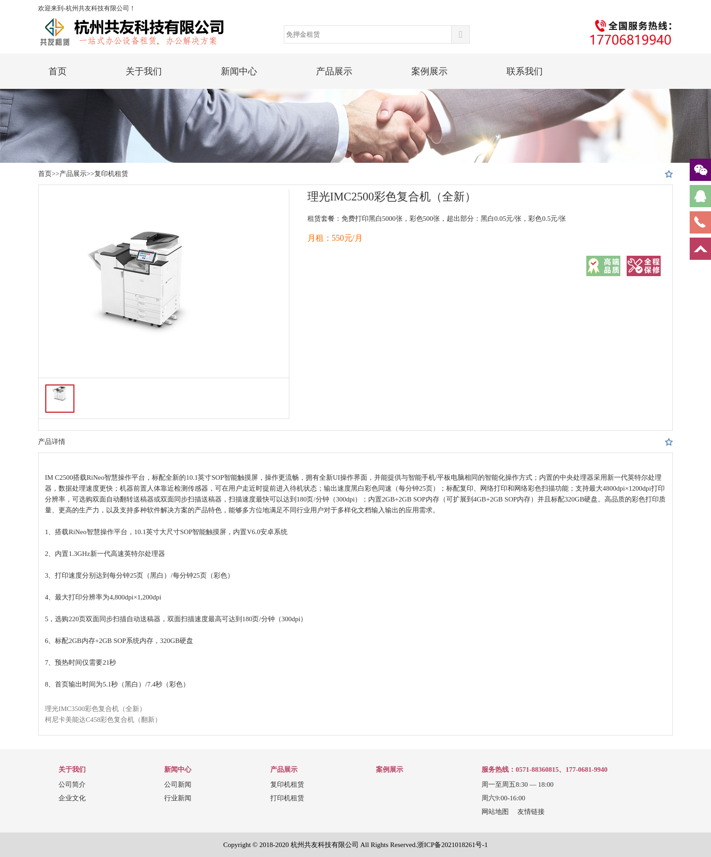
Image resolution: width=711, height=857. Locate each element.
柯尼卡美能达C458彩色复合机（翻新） (103, 719)
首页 (58, 71)
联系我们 (524, 71)
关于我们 (144, 71)
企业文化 (72, 798)
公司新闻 (177, 784)
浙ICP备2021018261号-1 (452, 844)
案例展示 (429, 71)
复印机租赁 (111, 173)
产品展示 (334, 71)
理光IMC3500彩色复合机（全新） (95, 708)
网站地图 (495, 811)
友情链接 (531, 811)
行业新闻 (177, 798)
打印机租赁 (287, 798)
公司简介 (72, 784)
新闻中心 (239, 71)
